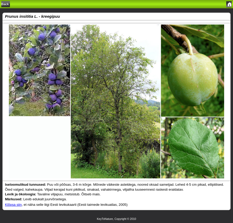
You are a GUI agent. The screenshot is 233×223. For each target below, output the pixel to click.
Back (5, 4)
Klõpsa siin (13, 205)
